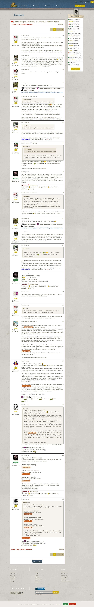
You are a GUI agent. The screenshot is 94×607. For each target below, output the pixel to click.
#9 (63, 192)
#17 (63, 361)
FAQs (37, 573)
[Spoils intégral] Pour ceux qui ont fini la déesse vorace (35, 22)
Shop (57, 6)
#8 (63, 171)
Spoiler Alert (28, 327)
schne (16, 326)
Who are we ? (64, 573)
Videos (37, 575)
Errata (37, 581)
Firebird (16, 176)
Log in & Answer (37, 561)
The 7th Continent (21, 24)
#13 (63, 273)
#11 (63, 231)
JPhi (16, 297)
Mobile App (38, 583)
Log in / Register (80, 6)
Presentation (13, 573)
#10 (63, 218)
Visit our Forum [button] (75, 69)
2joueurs (16, 148)
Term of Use (64, 575)
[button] (76, 2)
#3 (63, 69)
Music (37, 577)
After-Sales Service (66, 581)
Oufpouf (16, 40)
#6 (63, 122)
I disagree (72, 604)
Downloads (38, 579)
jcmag (16, 366)
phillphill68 (16, 60)
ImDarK (16, 409)
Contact (63, 579)
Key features (13, 577)
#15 (63, 305)
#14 (63, 291)
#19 (63, 455)
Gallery (12, 581)
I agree (65, 604)
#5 (63, 96)
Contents (12, 579)
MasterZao (16, 88)
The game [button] (24, 6)
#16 (63, 321)
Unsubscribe (38, 594)
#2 (63, 55)
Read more (58, 604)
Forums (47, 6)
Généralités (29, 24)
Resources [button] (36, 6)
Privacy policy (65, 577)
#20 (63, 499)
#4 (63, 82)
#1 (63, 35)
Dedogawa (16, 127)
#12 (63, 245)
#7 (63, 143)
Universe (12, 575)
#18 (63, 404)
